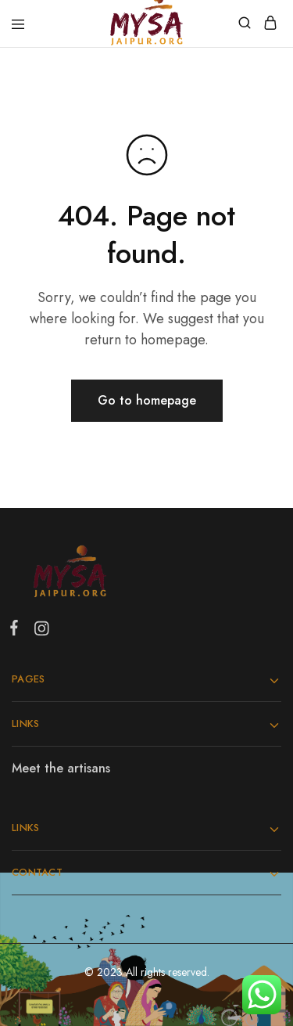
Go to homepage (147, 400)
